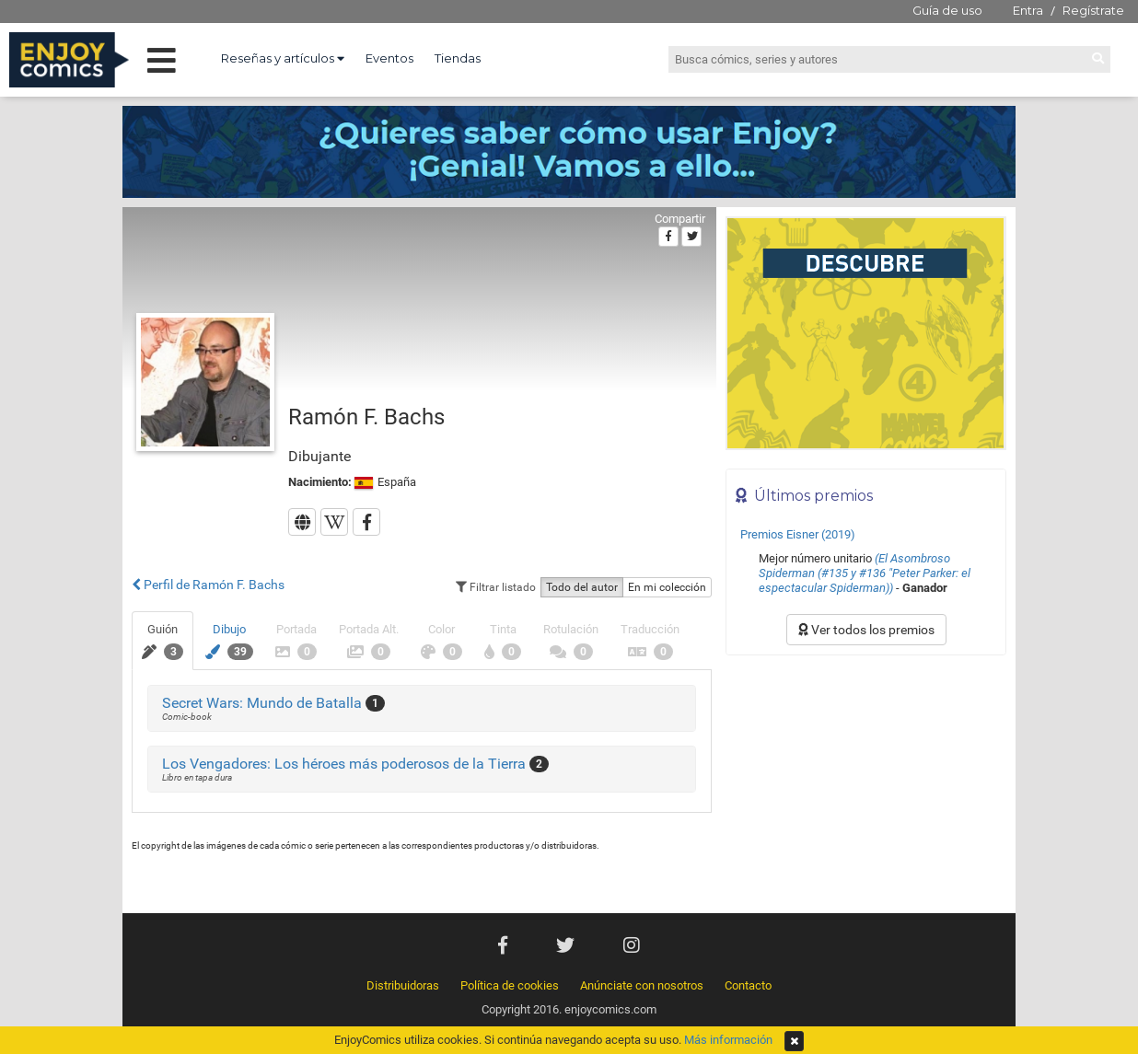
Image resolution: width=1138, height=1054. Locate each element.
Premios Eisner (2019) (797, 534)
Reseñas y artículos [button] (282, 58)
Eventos (389, 58)
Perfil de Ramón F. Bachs (208, 584)
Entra (1028, 10)
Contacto (748, 985)
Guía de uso (947, 10)
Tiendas (458, 58)
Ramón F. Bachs (366, 417)
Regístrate (1093, 10)
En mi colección (667, 587)
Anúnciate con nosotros (641, 985)
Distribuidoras (402, 985)
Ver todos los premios (866, 629)
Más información (728, 1040)
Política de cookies (509, 985)
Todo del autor (582, 587)
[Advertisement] (866, 789)
